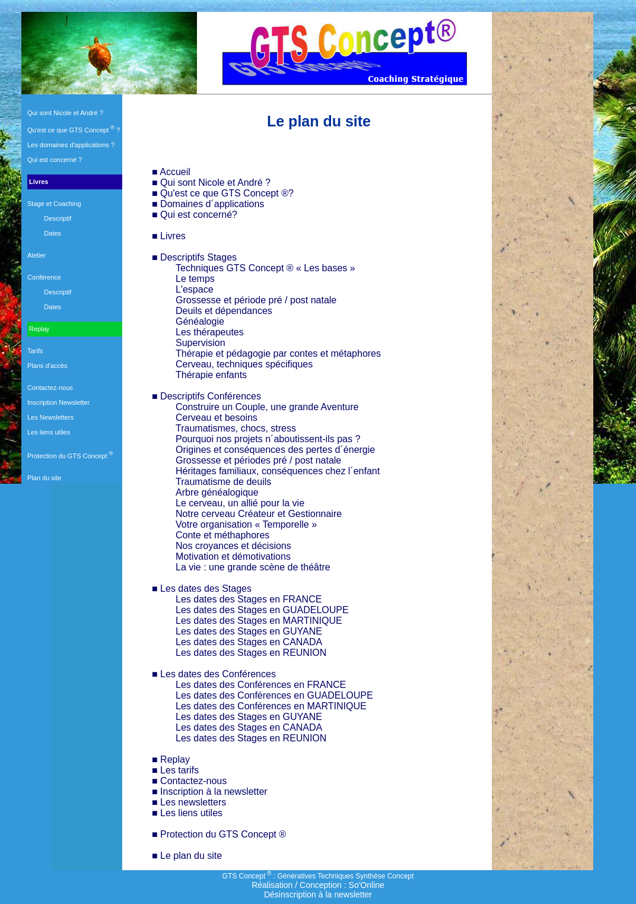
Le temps (195, 279)
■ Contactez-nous (189, 781)
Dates (52, 233)
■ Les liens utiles (187, 813)
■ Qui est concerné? (194, 215)
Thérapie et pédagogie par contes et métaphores (278, 353)
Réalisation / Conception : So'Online (318, 885)
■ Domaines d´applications (208, 204)
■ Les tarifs (175, 770)
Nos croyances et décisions (233, 546)
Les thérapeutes (210, 332)
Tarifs (35, 350)
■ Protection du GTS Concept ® (219, 834)
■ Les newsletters (189, 802)
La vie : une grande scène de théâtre (253, 567)
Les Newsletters (50, 417)
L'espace (195, 289)
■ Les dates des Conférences (214, 674)
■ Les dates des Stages (202, 588)
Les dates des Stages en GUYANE (249, 631)
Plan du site (44, 477)
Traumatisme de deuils (223, 482)
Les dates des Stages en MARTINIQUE (259, 621)
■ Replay (171, 759)
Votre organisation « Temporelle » (246, 524)
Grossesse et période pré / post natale (256, 300)
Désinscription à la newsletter (318, 894)
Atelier (36, 255)
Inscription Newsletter (58, 402)
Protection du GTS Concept (70, 455)
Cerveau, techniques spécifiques (244, 364)
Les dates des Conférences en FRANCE (261, 685)
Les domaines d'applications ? (71, 144)
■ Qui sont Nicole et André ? (211, 182)
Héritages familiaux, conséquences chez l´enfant (278, 471)
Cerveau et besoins (216, 418)
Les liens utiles (48, 432)
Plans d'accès (47, 365)
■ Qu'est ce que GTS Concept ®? (223, 193)
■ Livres (169, 236)
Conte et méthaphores (222, 535)
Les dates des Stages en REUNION (251, 653)
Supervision (200, 343)
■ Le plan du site (187, 856)
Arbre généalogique (217, 492)
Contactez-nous (50, 387)
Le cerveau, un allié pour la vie (240, 503)
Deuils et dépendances (224, 311)
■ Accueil (171, 172)
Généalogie (200, 321)
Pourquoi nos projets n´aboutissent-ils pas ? (268, 439)
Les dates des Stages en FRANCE (249, 599)
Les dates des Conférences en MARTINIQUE (271, 706)
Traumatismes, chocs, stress (236, 428)
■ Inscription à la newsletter (210, 791)
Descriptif (57, 218)
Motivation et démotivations (233, 556)
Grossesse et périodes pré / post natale (258, 460)
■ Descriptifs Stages (194, 257)
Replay (38, 328)
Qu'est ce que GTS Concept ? (73, 130)
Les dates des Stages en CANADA (249, 642)
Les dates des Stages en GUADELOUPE (262, 610)
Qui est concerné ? (54, 159)
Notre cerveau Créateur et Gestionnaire (259, 514)
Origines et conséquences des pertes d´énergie (275, 450)
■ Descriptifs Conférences (206, 396)
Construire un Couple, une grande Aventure (267, 407)
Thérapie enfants (211, 375)
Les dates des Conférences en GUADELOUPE (274, 695)
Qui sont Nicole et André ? (65, 112)
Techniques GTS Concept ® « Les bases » (265, 268)
